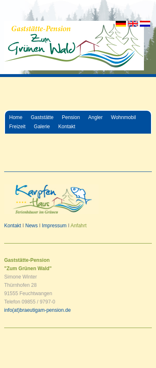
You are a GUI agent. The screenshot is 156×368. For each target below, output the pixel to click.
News (31, 226)
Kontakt (66, 126)
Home (15, 117)
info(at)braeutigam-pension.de (37, 310)
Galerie (42, 126)
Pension (71, 117)
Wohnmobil (123, 117)
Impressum (54, 226)
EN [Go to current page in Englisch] (133, 24)
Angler (95, 117)
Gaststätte (42, 117)
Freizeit (17, 126)
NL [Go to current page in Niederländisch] (145, 24)
